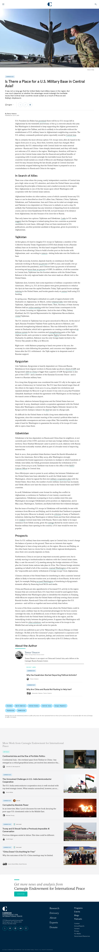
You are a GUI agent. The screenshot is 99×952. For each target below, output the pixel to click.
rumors (44, 253)
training (18, 291)
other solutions (34, 622)
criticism (57, 514)
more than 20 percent (36, 269)
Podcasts (78, 919)
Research (54, 908)
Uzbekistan (21, 710)
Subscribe (21, 894)
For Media (77, 934)
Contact (77, 923)
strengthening (55, 332)
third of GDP (71, 369)
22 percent (43, 263)
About (53, 917)
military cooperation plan (60, 479)
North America (20, 706)
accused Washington (45, 581)
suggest (18, 221)
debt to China (31, 372)
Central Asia (71, 135)
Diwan (18, 800)
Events (77, 911)
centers (64, 291)
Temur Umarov (12, 114)
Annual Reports (79, 926)
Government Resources (82, 936)
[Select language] (9, 105)
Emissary (19, 824)
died (47, 410)
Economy (9, 706)
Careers (77, 928)
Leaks (63, 218)
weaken (22, 520)
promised (42, 121)
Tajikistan (10, 710)
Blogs (76, 915)
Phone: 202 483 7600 (9, 924)
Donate (53, 927)
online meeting (34, 307)
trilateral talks (57, 302)
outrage (51, 522)
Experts (54, 922)
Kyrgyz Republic (60, 706)
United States (33, 706)
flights (56, 335)
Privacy (76, 931)
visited (18, 316)
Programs (78, 908)
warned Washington (57, 568)
